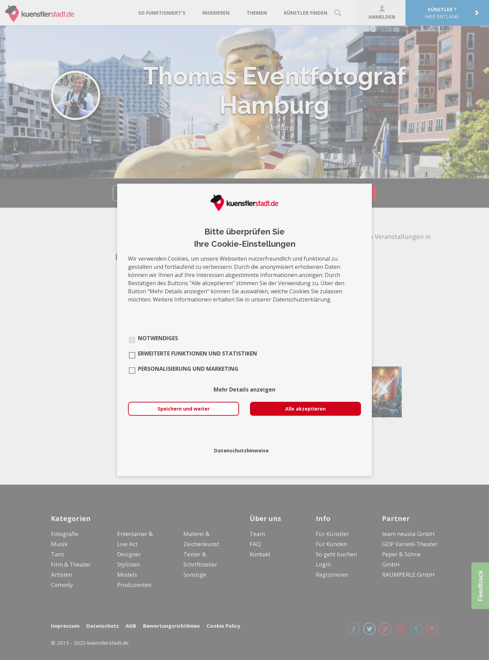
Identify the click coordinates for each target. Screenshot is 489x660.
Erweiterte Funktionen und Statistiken (197, 354)
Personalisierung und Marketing (188, 369)
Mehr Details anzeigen (244, 390)
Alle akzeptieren (305, 409)
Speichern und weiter (184, 409)
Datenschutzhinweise (241, 450)
